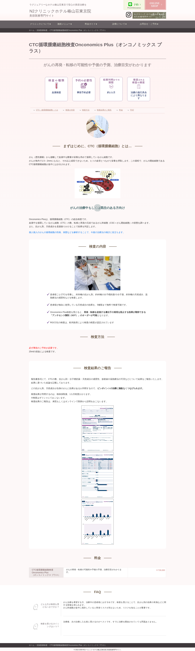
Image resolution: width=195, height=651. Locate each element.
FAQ (132, 110)
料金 (121, 110)
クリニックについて (39, 24)
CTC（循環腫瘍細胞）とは (47, 110)
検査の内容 (70, 110)
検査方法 (85, 110)
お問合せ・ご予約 (148, 24)
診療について (118, 24)
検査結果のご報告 (104, 110)
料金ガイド (90, 24)
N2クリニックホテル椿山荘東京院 (60, 11)
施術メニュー (63, 24)
